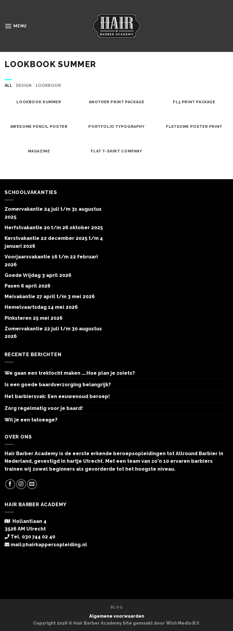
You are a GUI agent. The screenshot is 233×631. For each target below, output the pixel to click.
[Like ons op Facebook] (10, 484)
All (8, 85)
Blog (116, 607)
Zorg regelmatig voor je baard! (44, 408)
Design (24, 85)
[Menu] (16, 26)
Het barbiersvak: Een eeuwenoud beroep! (57, 396)
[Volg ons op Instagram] (21, 484)
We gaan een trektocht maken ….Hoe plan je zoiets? (70, 373)
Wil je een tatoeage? (31, 420)
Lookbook (48, 85)
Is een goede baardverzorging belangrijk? (58, 384)
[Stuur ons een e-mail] (32, 484)
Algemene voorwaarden (116, 616)
